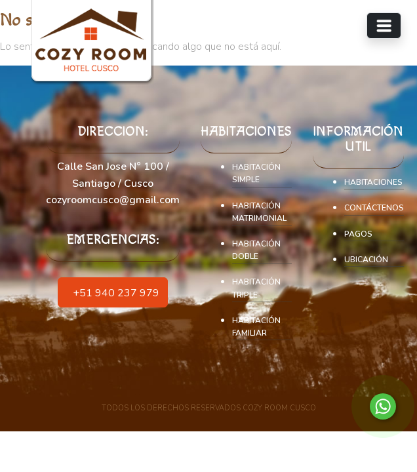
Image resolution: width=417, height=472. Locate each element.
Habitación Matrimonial (259, 212)
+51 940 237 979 (112, 292)
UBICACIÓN (366, 259)
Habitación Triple (256, 288)
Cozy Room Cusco (279, 408)
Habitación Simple (256, 173)
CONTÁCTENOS (374, 208)
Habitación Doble (256, 250)
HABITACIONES (373, 182)
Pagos (358, 234)
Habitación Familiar (256, 326)
